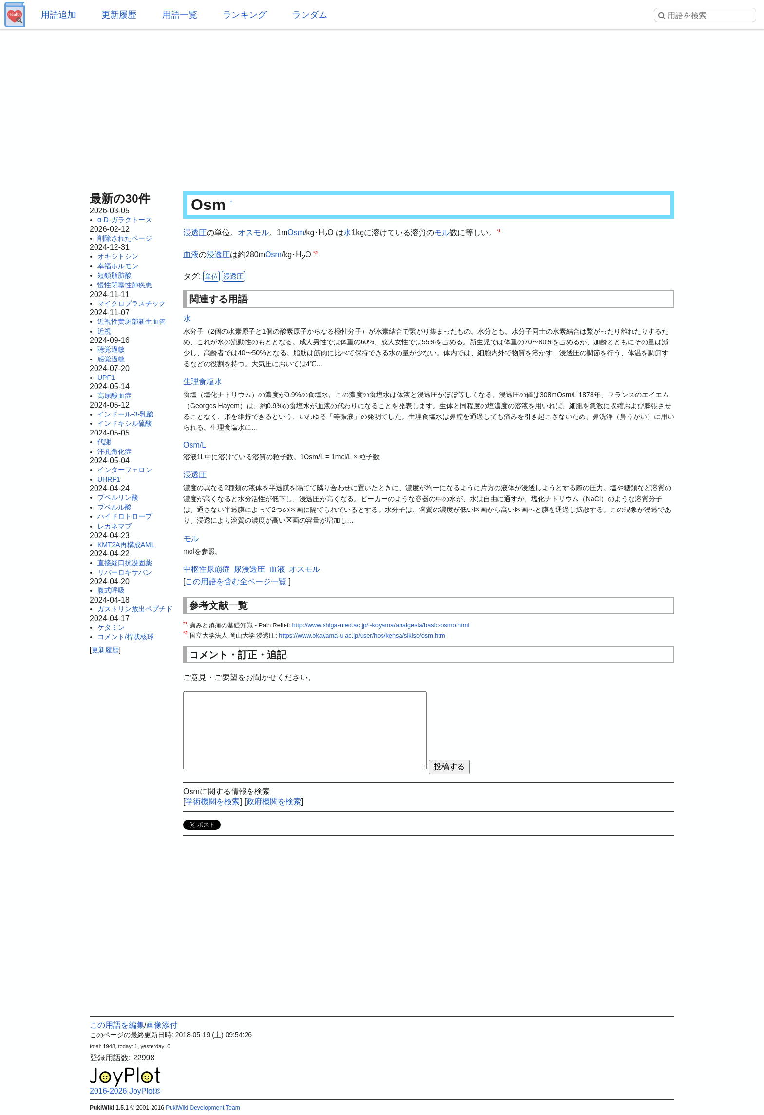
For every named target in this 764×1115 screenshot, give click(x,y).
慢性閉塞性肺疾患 (124, 285)
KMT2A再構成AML (125, 544)
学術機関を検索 (212, 801)
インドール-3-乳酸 (125, 414)
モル (442, 232)
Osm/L (194, 445)
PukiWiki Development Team (203, 1107)
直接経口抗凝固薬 (124, 563)
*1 (499, 230)
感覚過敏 (111, 359)
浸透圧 (195, 232)
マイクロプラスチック (131, 303)
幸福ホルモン (117, 266)
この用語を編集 (117, 1025)
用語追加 (58, 14)
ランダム (309, 14)
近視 (104, 331)
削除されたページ (124, 238)
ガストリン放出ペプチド (134, 609)
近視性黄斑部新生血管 (131, 321)
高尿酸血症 (114, 395)
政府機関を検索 (274, 801)
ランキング (245, 14)
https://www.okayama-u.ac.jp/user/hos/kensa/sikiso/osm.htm (362, 635)
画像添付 (161, 1025)
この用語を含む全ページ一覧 (235, 581)
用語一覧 (179, 14)
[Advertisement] (382, 107)
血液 (191, 254)
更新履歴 (118, 14)
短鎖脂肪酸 (114, 275)
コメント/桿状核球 (125, 637)
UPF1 (106, 377)
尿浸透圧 (249, 569)
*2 (315, 252)
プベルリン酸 (117, 497)
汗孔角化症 (114, 451)
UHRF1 (108, 479)
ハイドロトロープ (124, 516)
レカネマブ (114, 526)
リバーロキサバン (124, 572)
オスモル (253, 232)
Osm (295, 232)
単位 (211, 276)
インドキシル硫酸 (124, 423)
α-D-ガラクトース (124, 220)
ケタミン (111, 627)
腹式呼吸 (111, 590)
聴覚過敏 (111, 349)
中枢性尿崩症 (206, 569)
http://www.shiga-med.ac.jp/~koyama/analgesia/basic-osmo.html (380, 625)
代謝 (104, 442)
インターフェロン (124, 469)
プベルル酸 (114, 507)
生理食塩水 (202, 382)
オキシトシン (117, 256)
